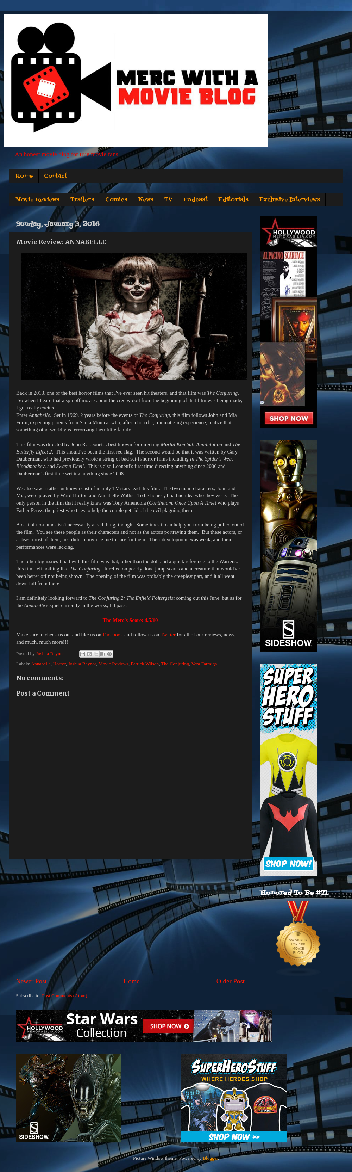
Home (24, 176)
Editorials (234, 200)
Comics (116, 200)
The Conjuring (175, 663)
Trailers (82, 200)
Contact (55, 176)
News (145, 200)
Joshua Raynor (82, 663)
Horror (59, 663)
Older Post (230, 981)
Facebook (113, 634)
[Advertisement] (130, 918)
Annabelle (40, 663)
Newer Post (31, 981)
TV (168, 200)
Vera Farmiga (204, 663)
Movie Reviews (37, 200)
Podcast (195, 200)
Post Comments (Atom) (64, 995)
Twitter (168, 634)
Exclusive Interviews (289, 200)
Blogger (210, 1158)
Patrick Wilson (145, 663)
